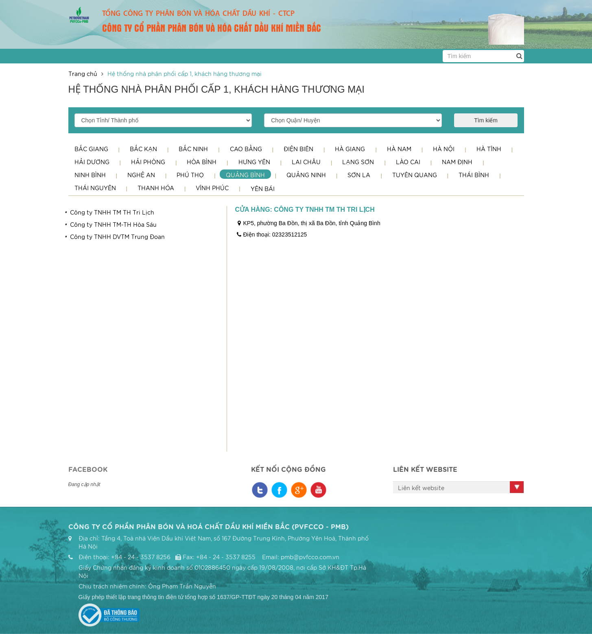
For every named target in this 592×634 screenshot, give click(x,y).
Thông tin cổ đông (483, 557)
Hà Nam (399, 148)
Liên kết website (421, 487)
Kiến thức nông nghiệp (477, 542)
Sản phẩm (390, 549)
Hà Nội (443, 148)
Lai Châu (306, 161)
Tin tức (462, 527)
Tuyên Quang (414, 174)
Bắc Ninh (193, 148)
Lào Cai (408, 161)
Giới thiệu (390, 538)
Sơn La (358, 174)
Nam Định (457, 161)
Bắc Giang (91, 148)
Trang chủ (82, 73)
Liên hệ (462, 568)
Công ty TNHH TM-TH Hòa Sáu (113, 224)
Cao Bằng (246, 148)
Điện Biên (298, 148)
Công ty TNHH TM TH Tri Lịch (112, 212)
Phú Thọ (190, 174)
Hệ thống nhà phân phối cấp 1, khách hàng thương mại (184, 73)
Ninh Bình (90, 174)
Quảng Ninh (306, 174)
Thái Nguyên (95, 187)
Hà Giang (350, 148)
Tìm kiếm (486, 120)
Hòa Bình (201, 161)
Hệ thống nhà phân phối (407, 564)
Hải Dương (91, 161)
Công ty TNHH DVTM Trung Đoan (117, 236)
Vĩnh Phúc (212, 187)
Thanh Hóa (156, 187)
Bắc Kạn (143, 148)
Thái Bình (474, 174)
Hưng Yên (254, 161)
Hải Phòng (148, 161)
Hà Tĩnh (488, 148)
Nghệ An (141, 174)
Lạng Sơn (358, 161)
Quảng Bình (245, 174)
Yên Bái (263, 188)
